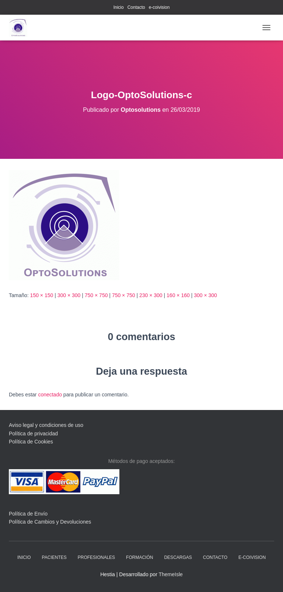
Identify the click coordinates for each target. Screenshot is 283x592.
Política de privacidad (33, 433)
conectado (50, 394)
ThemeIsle (170, 574)
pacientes (54, 557)
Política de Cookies (31, 442)
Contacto (136, 7)
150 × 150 (41, 295)
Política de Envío (28, 514)
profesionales (96, 557)
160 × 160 (178, 295)
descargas (178, 557)
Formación (139, 557)
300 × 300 (69, 295)
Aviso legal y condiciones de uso (46, 425)
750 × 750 (96, 295)
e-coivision (159, 7)
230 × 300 (151, 295)
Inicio (118, 7)
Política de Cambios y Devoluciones (50, 522)
